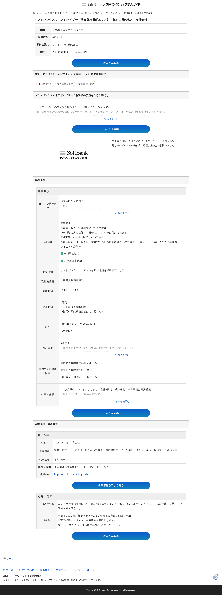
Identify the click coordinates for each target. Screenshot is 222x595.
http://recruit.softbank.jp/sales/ (72, 474)
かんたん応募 (111, 63)
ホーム (39, 13)
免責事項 (61, 569)
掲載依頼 (45, 569)
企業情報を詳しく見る (111, 485)
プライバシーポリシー (84, 569)
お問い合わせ (27, 569)
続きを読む (112, 119)
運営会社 (8, 569)
